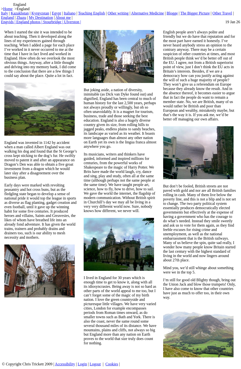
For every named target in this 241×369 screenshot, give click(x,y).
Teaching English (91, 13)
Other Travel (222, 13)
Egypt (56, 13)
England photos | (29, 22)
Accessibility (65, 364)
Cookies (111, 364)
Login (82, 364)
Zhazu (21, 17)
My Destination (41, 17)
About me (63, 17)
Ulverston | (72, 22)
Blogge (172, 13)
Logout (95, 364)
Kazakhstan (20, 13)
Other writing (118, 13)
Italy (4, 13)
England (7, 17)
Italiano (69, 13)
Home (8, 9)
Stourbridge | (53, 22)
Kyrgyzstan (40, 13)
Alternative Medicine (147, 13)
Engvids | (8, 22)
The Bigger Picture (195, 13)
